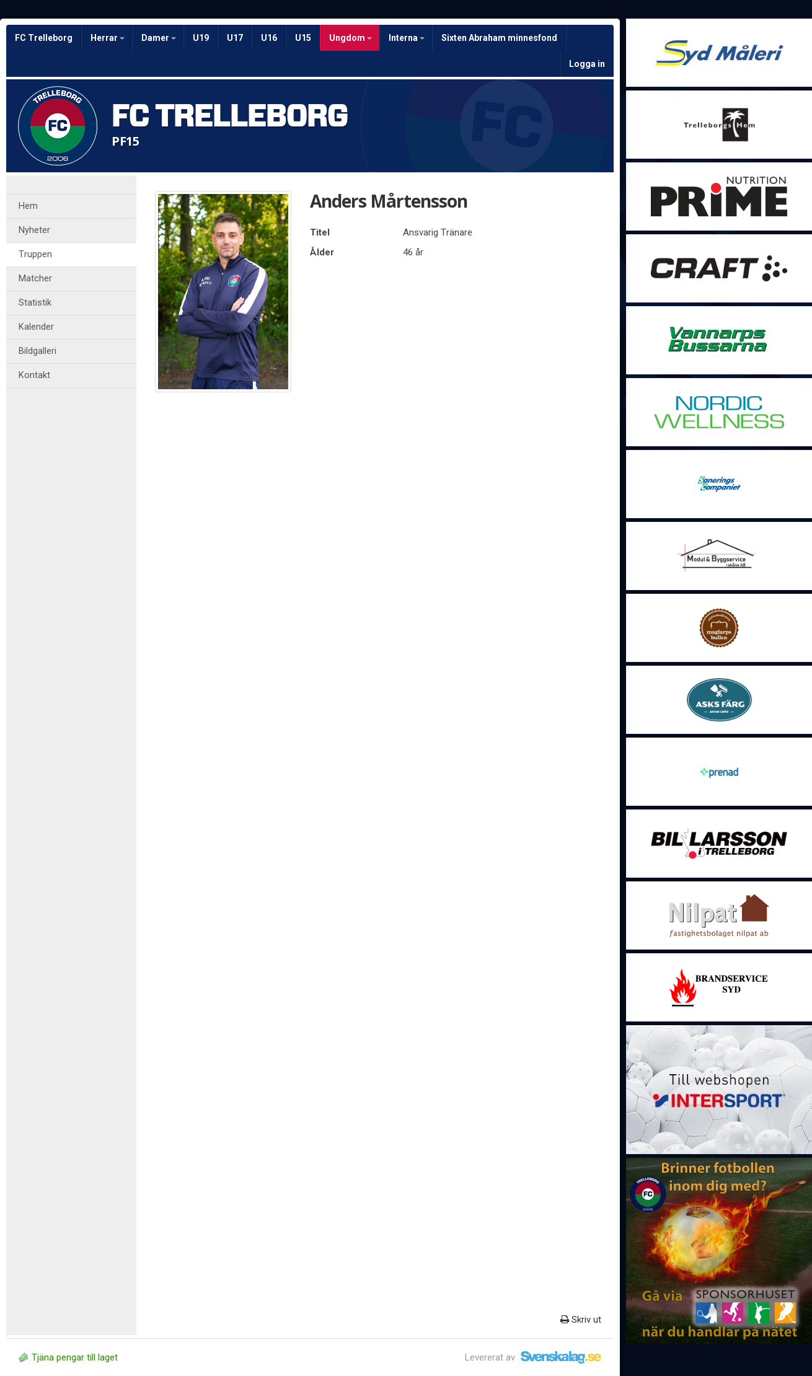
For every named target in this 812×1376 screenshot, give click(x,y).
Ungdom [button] (350, 38)
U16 (269, 38)
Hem (28, 206)
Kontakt (34, 375)
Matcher (35, 278)
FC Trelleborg (44, 38)
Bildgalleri (37, 351)
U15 (303, 38)
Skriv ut (580, 1319)
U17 (235, 38)
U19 (201, 38)
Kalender (36, 327)
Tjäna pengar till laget (68, 1357)
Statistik (35, 303)
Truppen (35, 254)
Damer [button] (158, 38)
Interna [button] (407, 38)
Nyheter (34, 230)
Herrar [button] (107, 38)
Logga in (587, 64)
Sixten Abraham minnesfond (499, 38)
